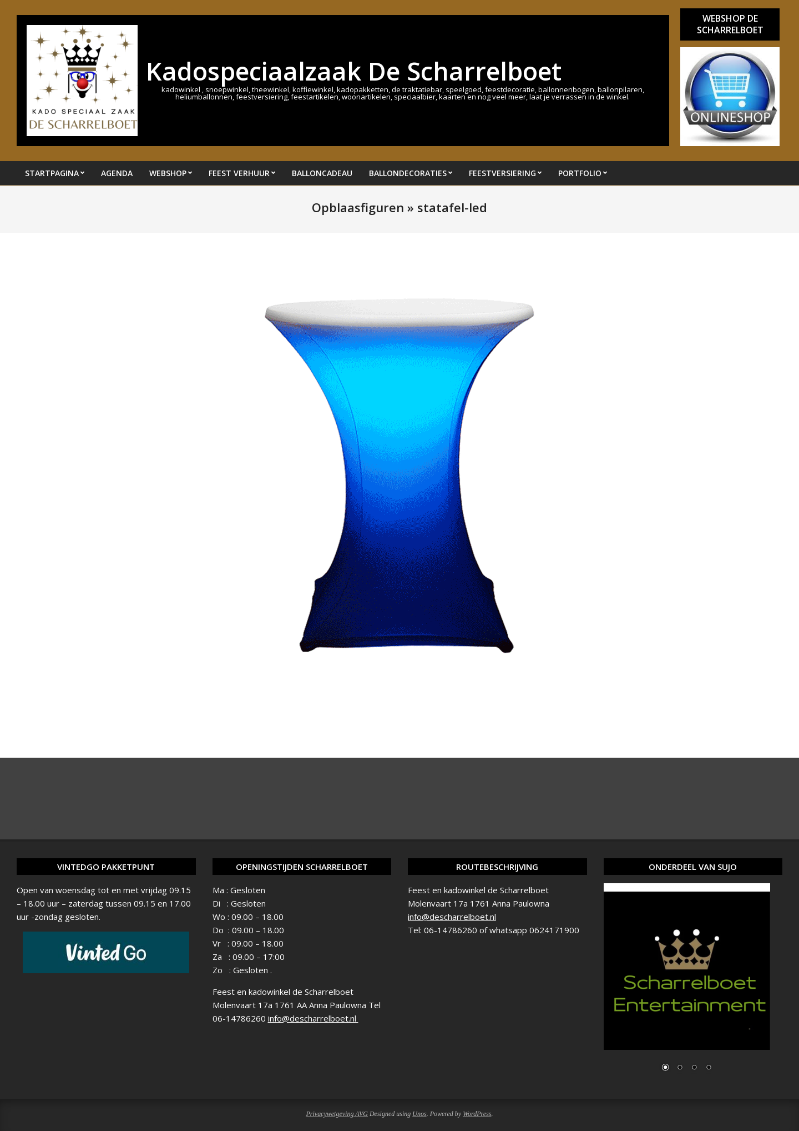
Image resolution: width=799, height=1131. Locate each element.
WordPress (477, 1114)
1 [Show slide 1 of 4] (665, 1068)
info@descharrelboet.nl (313, 1018)
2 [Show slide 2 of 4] (680, 1068)
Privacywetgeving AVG (336, 1114)
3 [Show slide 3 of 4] (694, 1068)
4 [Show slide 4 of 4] (708, 1068)
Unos (419, 1114)
